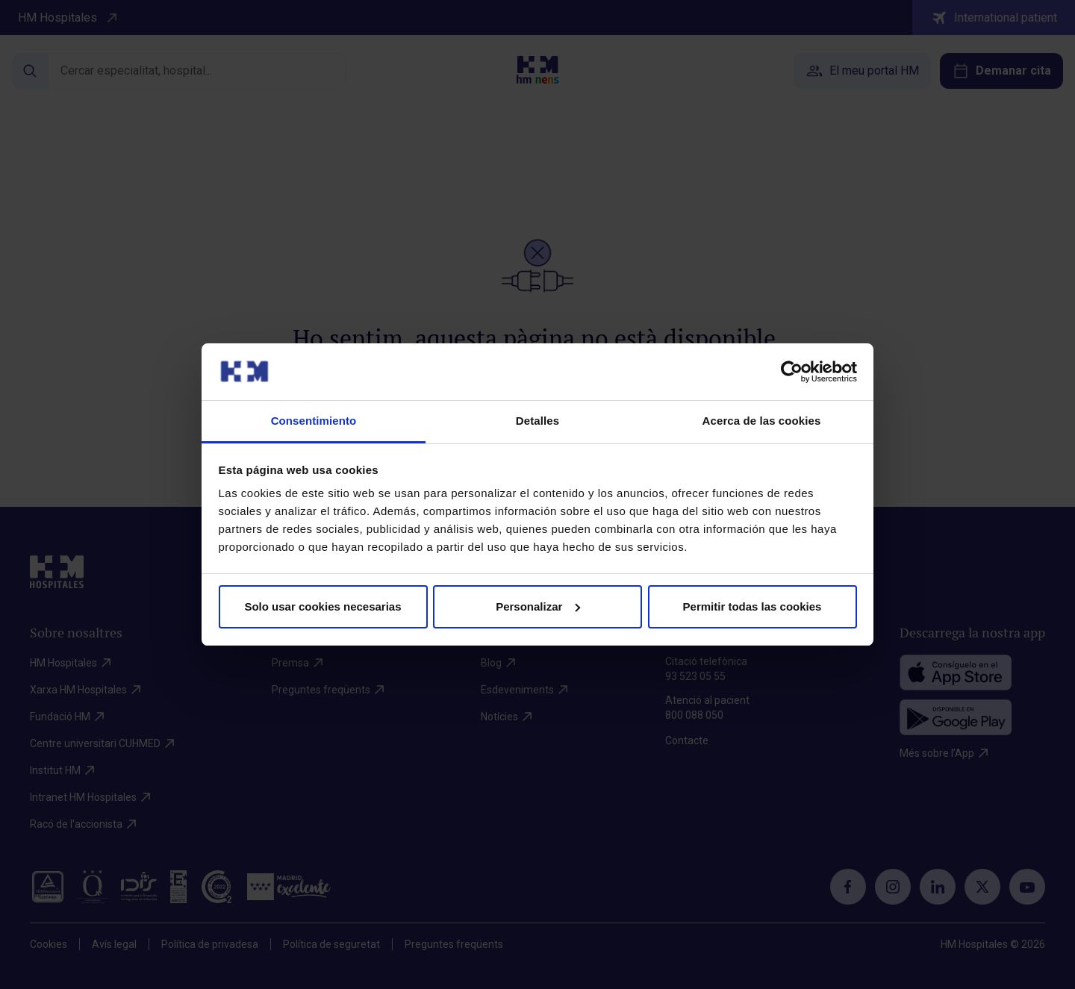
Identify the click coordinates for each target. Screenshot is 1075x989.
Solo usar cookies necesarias (322, 606)
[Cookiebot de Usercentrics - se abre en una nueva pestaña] (791, 372)
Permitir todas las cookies (752, 606)
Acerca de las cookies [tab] (761, 420)
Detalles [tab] (537, 420)
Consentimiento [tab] (314, 420)
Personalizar (538, 606)
